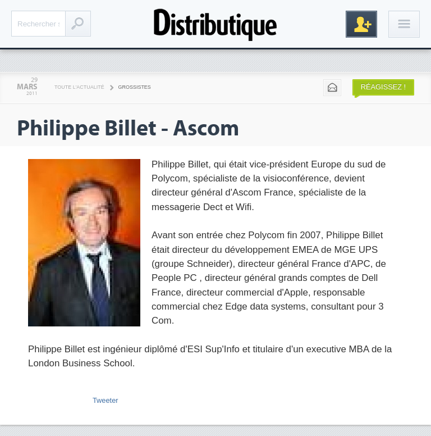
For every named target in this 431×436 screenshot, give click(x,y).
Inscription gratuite (361, 24)
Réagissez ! (383, 87)
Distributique (215, 24)
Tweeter (105, 400)
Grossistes (134, 87)
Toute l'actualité (79, 87)
